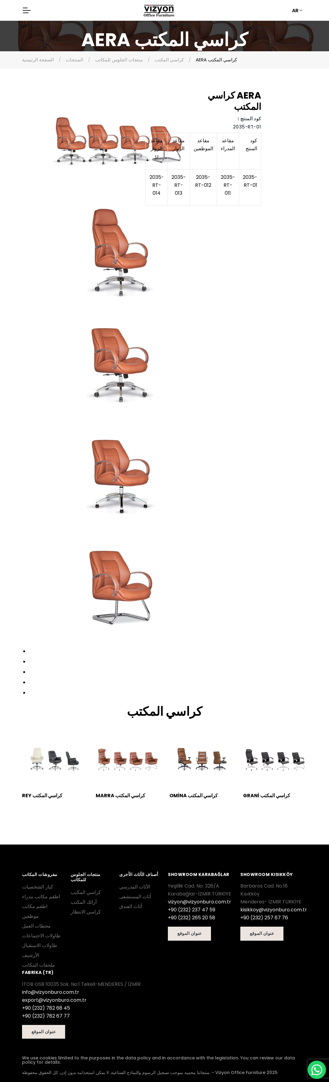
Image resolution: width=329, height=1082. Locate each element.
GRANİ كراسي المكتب (266, 795)
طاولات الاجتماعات (41, 935)
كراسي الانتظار (86, 911)
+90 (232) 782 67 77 (46, 1015)
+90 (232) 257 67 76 (264, 917)
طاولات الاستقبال (39, 945)
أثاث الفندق (130, 906)
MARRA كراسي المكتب (120, 795)
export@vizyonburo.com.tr (54, 1000)
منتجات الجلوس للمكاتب (119, 59)
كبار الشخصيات (37, 886)
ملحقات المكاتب (38, 964)
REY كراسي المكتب (42, 795)
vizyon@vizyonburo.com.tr (199, 901)
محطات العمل (36, 925)
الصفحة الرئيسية (38, 59)
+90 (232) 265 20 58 (191, 917)
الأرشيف (30, 955)
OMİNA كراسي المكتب (193, 795)
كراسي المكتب (169, 59)
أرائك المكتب (84, 902)
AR (295, 10)
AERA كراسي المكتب (216, 59)
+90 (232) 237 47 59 (191, 909)
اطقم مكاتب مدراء (41, 896)
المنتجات (74, 59)
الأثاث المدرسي (134, 886)
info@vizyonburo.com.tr (50, 992)
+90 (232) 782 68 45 (46, 1007)
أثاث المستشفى (135, 896)
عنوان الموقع (189, 933)
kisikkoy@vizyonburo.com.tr (273, 909)
